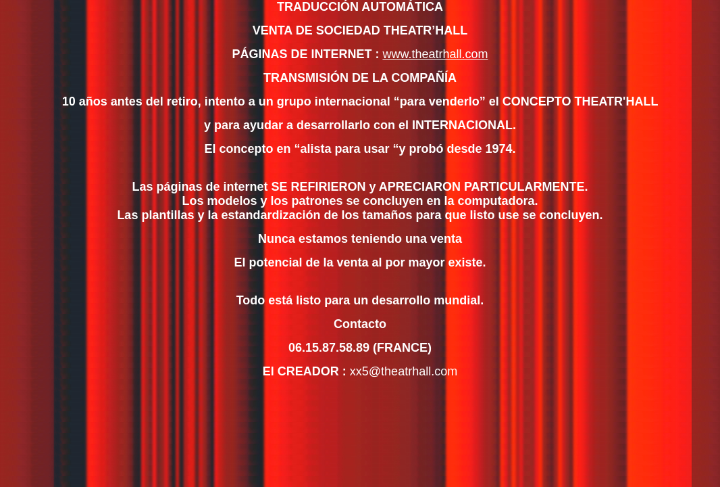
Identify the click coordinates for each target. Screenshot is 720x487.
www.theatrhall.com (435, 54)
